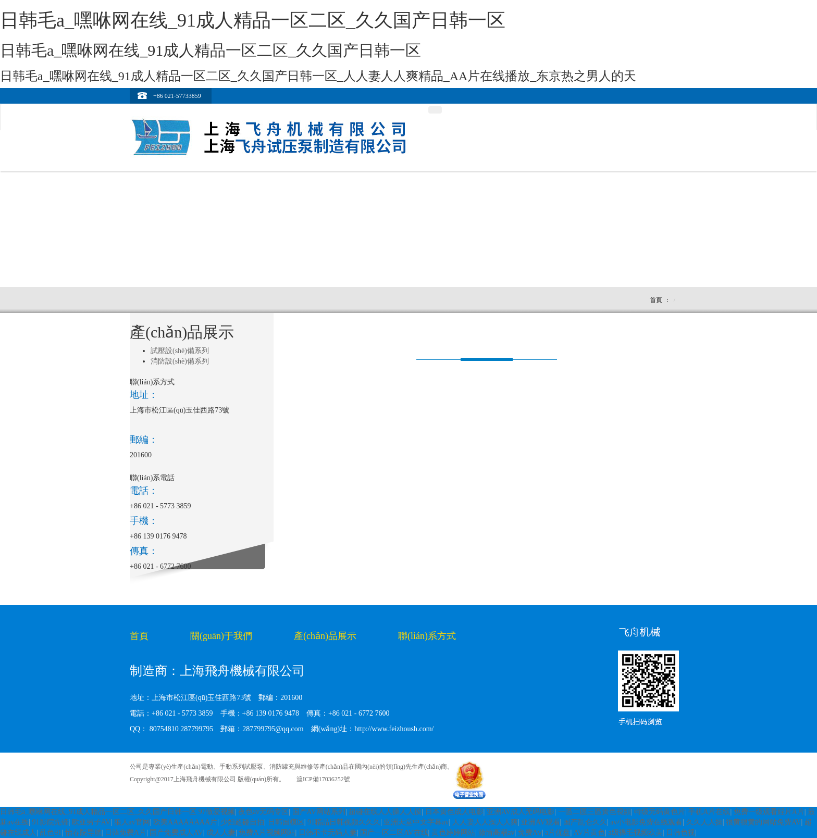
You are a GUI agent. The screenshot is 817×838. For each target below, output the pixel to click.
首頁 (656, 300)
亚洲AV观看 (540, 822)
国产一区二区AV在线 (394, 832)
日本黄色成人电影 (454, 812)
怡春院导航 (83, 832)
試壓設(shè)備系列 (180, 351)
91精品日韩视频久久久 (343, 822)
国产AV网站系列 (318, 812)
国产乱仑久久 (585, 822)
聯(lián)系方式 (427, 636)
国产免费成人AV (176, 832)
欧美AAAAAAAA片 (185, 822)
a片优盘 (557, 832)
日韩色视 (680, 832)
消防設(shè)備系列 (180, 361)
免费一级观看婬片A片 (769, 812)
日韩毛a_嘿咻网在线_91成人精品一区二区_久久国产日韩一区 (98, 812)
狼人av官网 (132, 822)
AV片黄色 (589, 832)
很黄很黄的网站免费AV (763, 822)
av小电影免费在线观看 (646, 822)
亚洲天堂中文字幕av (416, 822)
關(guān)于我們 (221, 636)
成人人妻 (221, 832)
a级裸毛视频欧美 (635, 832)
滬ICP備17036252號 (323, 779)
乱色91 (50, 832)
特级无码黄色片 (659, 812)
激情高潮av (496, 832)
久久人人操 (704, 822)
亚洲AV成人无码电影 (520, 812)
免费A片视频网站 (267, 832)
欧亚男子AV (91, 822)
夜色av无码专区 (263, 812)
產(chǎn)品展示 (325, 636)
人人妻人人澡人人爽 (485, 822)
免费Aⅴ (530, 832)
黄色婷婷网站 (453, 832)
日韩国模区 (286, 822)
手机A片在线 (709, 812)
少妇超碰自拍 (242, 822)
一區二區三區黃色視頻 (594, 812)
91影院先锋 (50, 822)
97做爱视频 (217, 812)
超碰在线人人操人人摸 (385, 812)
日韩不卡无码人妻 (328, 832)
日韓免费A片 (125, 832)
